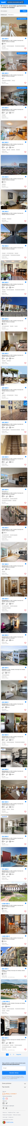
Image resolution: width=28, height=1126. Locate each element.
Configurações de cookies (8, 1119)
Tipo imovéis (14, 1087)
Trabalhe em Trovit (11, 1112)
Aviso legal (4, 1077)
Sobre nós (5, 1112)
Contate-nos (10, 1117)
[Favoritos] (26, 2)
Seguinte (18, 1054)
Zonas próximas (14, 1083)
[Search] (22, 2)
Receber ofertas (14, 1073)
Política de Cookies (17, 1114)
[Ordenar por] (17, 14)
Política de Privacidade (15, 1077)
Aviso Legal (5, 1117)
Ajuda (18, 1112)
